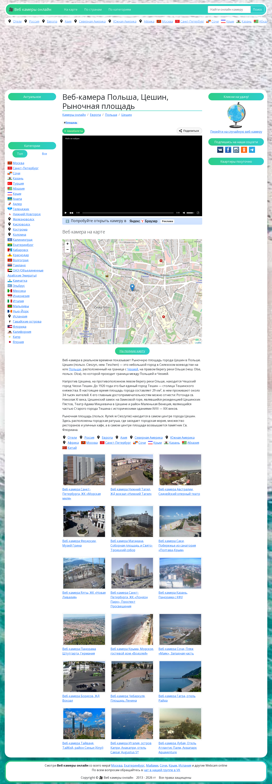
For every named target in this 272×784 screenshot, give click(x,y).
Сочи (215, 21)
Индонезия (21, 296)
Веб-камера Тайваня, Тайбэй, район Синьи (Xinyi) (82, 745)
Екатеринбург (23, 245)
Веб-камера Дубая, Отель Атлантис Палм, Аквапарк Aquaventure (177, 747)
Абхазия (265, 21)
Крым (230, 21)
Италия (18, 301)
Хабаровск (20, 250)
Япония (18, 342)
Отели (17, 21)
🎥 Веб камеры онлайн (30, 9)
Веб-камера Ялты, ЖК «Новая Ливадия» (84, 595)
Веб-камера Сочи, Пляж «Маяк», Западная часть (176, 651)
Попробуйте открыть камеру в (115, 220)
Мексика (19, 291)
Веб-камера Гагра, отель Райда (177, 698)
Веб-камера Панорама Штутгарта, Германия (79, 651)
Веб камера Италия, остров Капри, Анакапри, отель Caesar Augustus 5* (130, 747)
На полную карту (132, 351)
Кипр (16, 337)
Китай (72, 448)
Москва (167, 21)
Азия (68, 21)
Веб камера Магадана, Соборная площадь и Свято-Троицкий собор (131, 545)
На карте (70, 9)
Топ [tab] (20, 154)
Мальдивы (21, 306)
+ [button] (67, 244)
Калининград (22, 240)
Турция (18, 183)
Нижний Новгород (27, 214)
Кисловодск (21, 224)
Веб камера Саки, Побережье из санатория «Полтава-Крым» (177, 545)
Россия (34, 21)
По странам (93, 9)
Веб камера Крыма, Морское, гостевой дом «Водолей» (132, 651)
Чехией (132, 369)
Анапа (17, 199)
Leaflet (198, 343)
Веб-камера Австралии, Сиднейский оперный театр (179, 491)
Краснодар (21, 255)
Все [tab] (44, 154)
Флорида (19, 327)
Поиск (257, 9)
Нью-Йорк (21, 311)
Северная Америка (92, 21)
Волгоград (21, 260)
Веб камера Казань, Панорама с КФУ (173, 595)
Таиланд (19, 265)
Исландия (20, 316)
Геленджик (21, 209)
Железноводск (23, 219)
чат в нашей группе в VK (162, 770)
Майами (152, 765)
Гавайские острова (27, 321)
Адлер (17, 204)
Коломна (19, 234)
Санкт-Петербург (192, 21)
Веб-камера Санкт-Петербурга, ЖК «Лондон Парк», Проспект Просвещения (129, 599)
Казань (247, 21)
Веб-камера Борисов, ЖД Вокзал (81, 698)
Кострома (20, 229)
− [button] (67, 250)
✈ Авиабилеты (73, 131)
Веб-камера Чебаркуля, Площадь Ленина (127, 698)
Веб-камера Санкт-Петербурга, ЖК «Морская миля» (81, 493)
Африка (149, 21)
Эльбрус (19, 286)
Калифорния (22, 332)
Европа (52, 21)
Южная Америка (124, 21)
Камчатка (20, 280)
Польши (75, 369)
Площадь (71, 122)
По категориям (119, 9)
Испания (184, 765)
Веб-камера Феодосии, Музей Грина (79, 543)
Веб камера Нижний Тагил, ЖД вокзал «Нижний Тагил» (131, 491)
